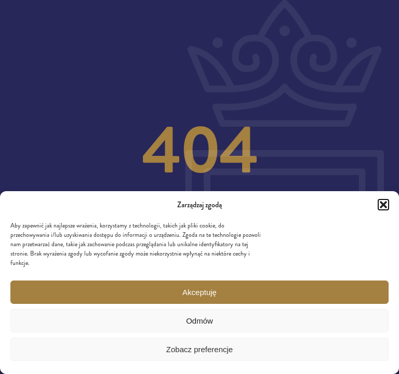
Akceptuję (199, 292)
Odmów (199, 320)
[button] (383, 204)
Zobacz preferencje (199, 349)
